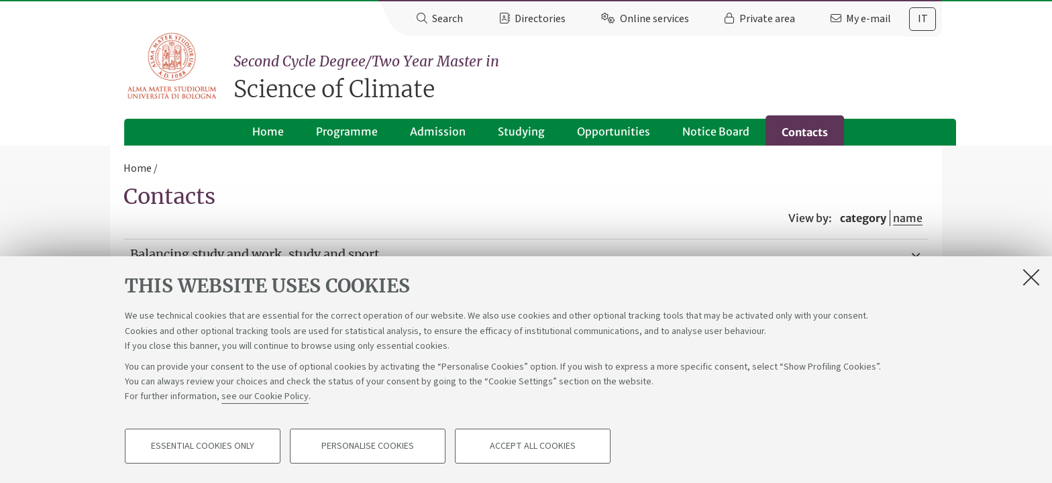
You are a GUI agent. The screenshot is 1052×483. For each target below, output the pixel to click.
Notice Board (701, 131)
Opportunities (599, 131)
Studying (507, 131)
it (923, 18)
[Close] (1031, 277)
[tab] (922, 19)
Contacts (791, 132)
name (908, 218)
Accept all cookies (533, 446)
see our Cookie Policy (265, 397)
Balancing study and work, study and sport (254, 254)
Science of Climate (587, 77)
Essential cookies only (202, 446)
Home (254, 131)
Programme (333, 131)
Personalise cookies (367, 446)
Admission (424, 131)
